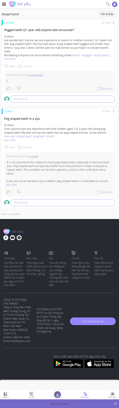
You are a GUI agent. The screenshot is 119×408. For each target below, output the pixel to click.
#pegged (87, 55)
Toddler (8, 111)
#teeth (76, 55)
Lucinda (34, 156)
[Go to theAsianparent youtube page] (12, 237)
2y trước (106, 22)
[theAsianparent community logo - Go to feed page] (19, 4)
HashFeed (15, 214)
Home (4, 214)
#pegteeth (39, 136)
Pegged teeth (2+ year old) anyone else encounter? (39, 30)
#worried (9, 136)
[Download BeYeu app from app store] (99, 367)
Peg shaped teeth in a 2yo (22, 119)
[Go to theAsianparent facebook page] (5, 237)
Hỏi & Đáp (107, 14)
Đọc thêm (10, 59)
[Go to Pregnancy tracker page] (57, 395)
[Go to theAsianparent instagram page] (19, 237)
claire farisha (36, 75)
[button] (59, 403)
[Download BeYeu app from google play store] (68, 367)
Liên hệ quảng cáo (93, 321)
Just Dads (9, 22)
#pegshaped (101, 55)
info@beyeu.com (20, 341)
